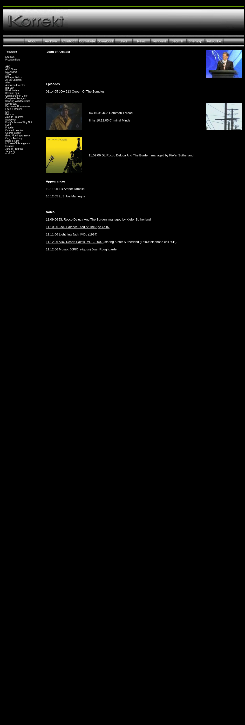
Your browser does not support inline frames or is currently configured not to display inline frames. (19, 101)
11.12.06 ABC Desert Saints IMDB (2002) (74, 242)
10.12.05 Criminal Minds (113, 120)
